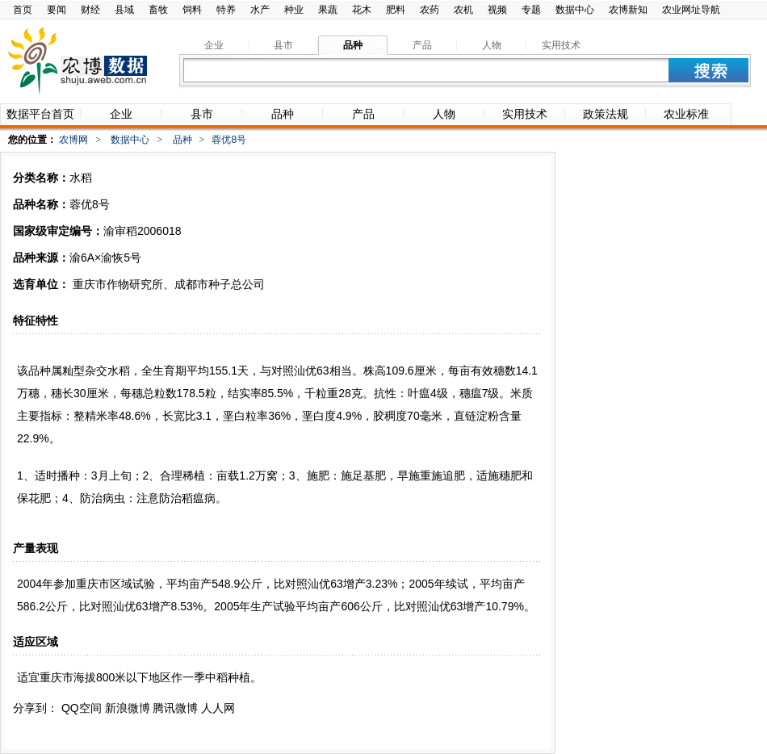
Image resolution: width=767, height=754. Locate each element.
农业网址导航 (691, 9)
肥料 (395, 9)
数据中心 (574, 9)
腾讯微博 (175, 708)
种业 (294, 9)
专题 (531, 9)
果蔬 (327, 9)
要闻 (56, 9)
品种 (182, 139)
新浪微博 (127, 708)
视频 (497, 9)
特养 (226, 9)
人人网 (218, 708)
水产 (260, 9)
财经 (90, 9)
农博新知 (628, 9)
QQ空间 (81, 708)
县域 (124, 9)
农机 (463, 9)
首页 (22, 9)
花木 (361, 9)
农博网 (73, 139)
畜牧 (158, 9)
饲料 (192, 9)
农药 (429, 9)
